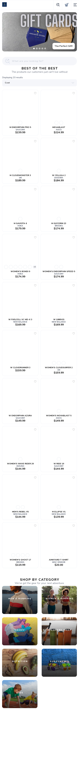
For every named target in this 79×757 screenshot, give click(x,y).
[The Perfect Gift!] (39, 31)
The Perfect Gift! (64, 46)
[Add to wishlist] (35, 93)
